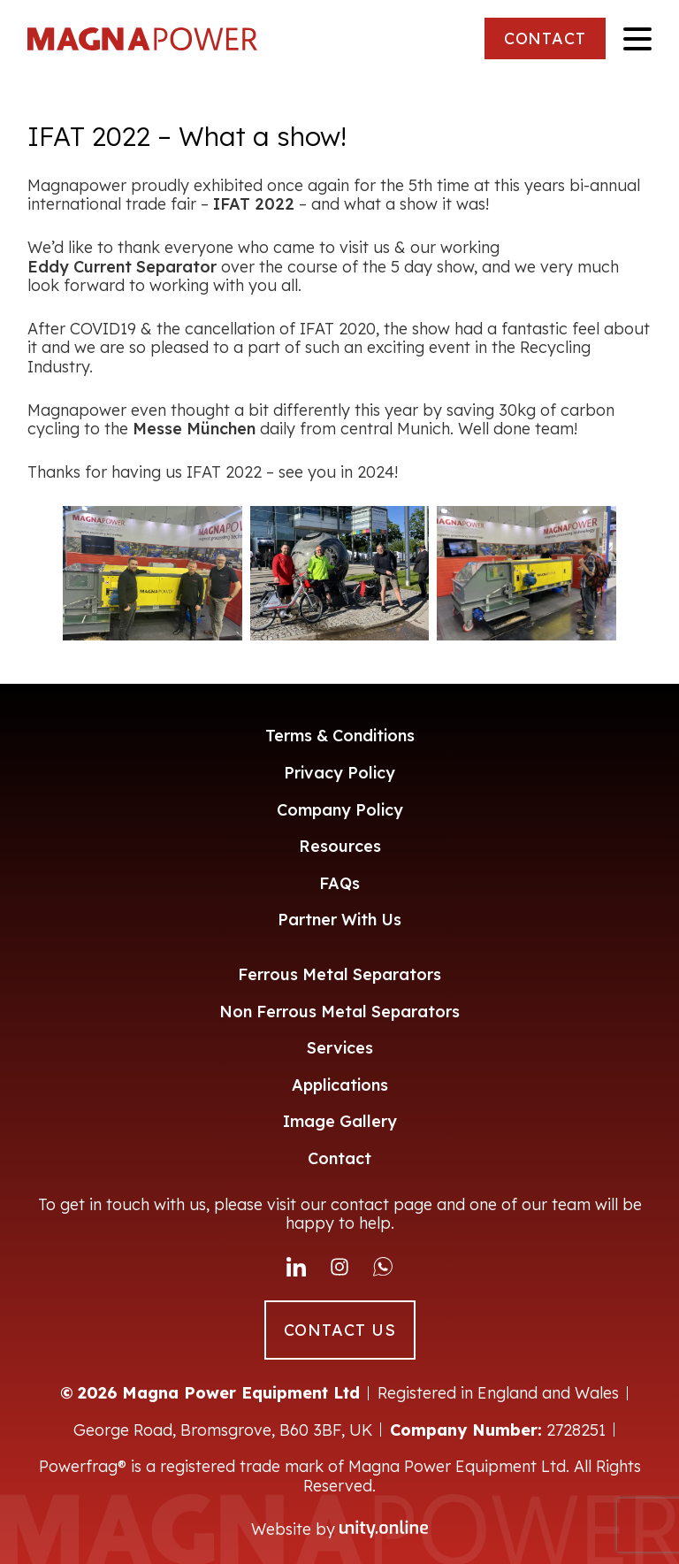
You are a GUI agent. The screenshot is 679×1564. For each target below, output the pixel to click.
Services (340, 1048)
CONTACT (545, 38)
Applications (340, 1085)
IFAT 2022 (253, 204)
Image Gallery (340, 1121)
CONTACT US (340, 1330)
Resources (340, 846)
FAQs (339, 883)
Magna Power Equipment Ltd (142, 38)
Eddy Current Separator (122, 267)
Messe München (194, 429)
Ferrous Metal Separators (339, 974)
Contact (339, 1158)
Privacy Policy (339, 773)
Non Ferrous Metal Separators (339, 1011)
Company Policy (340, 810)
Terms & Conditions (340, 735)
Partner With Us (339, 919)
